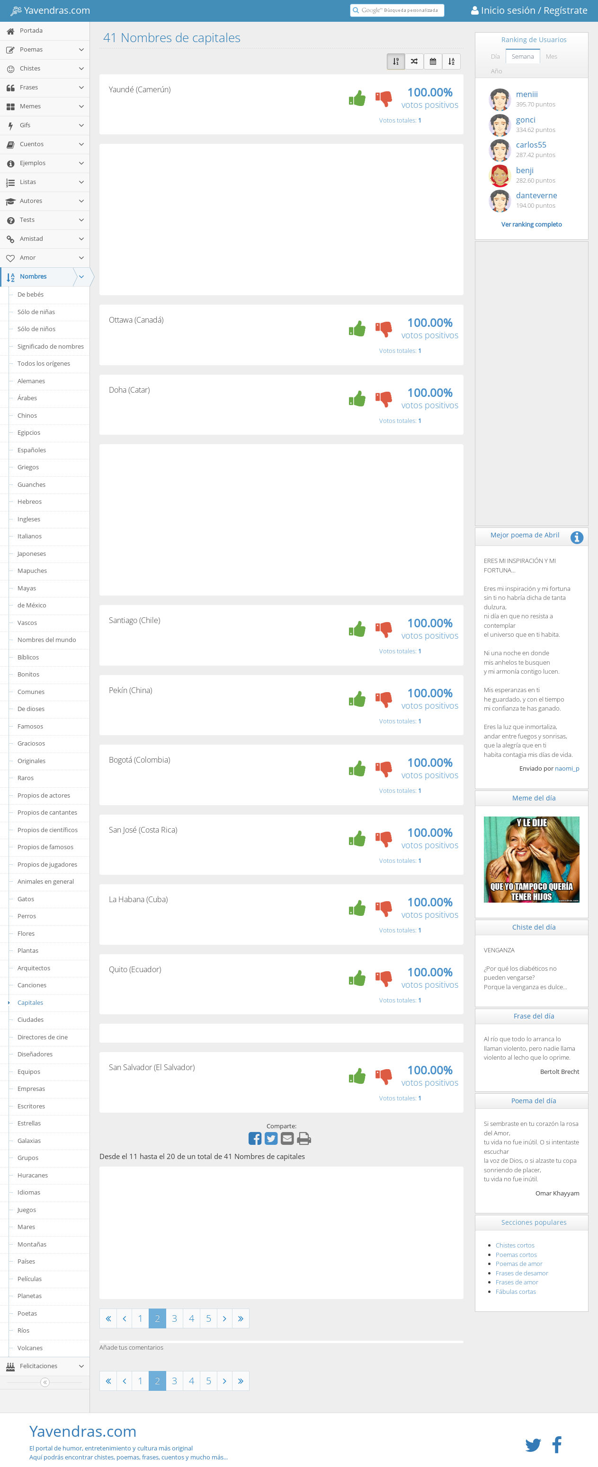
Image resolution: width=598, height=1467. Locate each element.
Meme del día (534, 797)
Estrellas (29, 1123)
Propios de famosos (45, 847)
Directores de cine (43, 1037)
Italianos (30, 536)
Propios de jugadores (47, 864)
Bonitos (28, 674)
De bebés (31, 294)
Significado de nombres (51, 346)
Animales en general (46, 881)
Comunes (31, 691)
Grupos (28, 1157)
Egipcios (29, 432)
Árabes (27, 398)
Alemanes (31, 381)
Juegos (27, 1209)
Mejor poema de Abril (525, 534)
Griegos (28, 467)
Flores (26, 933)
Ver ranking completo (531, 224)
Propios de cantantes (47, 812)
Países (26, 1261)
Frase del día (534, 1015)
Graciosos (31, 743)
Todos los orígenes (44, 363)
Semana (523, 56)
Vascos (27, 622)
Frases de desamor (522, 1273)
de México (32, 605)
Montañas (32, 1244)
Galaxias (29, 1140)
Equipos (29, 1071)
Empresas (31, 1088)
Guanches (31, 484)
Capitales (24, 1002)
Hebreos (30, 501)
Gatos (26, 899)
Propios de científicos (48, 830)
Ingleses (29, 519)
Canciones (32, 985)
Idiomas (29, 1192)
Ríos (23, 1330)
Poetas (27, 1313)
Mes (551, 56)
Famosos (30, 726)
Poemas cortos (516, 1254)
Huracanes (33, 1175)
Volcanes (30, 1348)
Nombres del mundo (47, 639)
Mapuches (32, 570)
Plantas (28, 950)
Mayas (27, 588)
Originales (31, 760)
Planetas (30, 1295)
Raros (26, 777)
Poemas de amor (519, 1263)
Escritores (31, 1106)
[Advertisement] (281, 219)
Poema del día (533, 1100)
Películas (30, 1278)
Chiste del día (534, 926)
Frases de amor (517, 1282)
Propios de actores (44, 795)
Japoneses (32, 553)
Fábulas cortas (516, 1291)
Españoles (32, 450)
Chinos (27, 415)
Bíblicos (28, 657)
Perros (27, 916)
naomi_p (567, 768)
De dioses (31, 708)
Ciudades (31, 1019)
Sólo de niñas (36, 311)
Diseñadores (35, 1054)
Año (496, 71)
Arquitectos (34, 968)
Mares (26, 1226)
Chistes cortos (515, 1245)
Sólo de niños (36, 329)
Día (495, 56)
